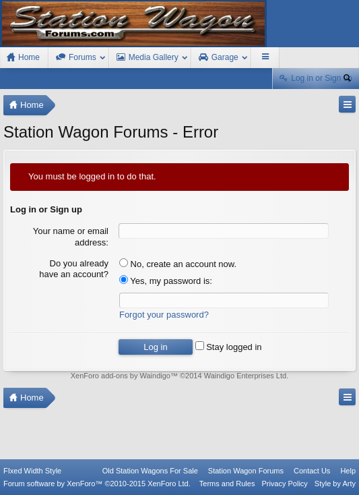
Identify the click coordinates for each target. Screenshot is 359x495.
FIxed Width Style (32, 471)
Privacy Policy (284, 483)
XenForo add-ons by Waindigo (120, 376)
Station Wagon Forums (246, 471)
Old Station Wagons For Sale (150, 471)
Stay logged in (228, 347)
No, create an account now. (177, 264)
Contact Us (312, 471)
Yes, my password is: (165, 281)
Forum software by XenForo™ (97, 483)
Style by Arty (335, 483)
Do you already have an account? (73, 269)
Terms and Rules (227, 483)
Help (348, 471)
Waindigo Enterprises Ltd (245, 376)
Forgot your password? (164, 315)
